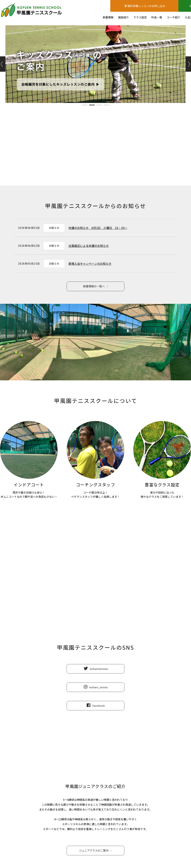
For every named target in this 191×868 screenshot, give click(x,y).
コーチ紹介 (173, 17)
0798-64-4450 (95, 574)
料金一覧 (156, 17)
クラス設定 (140, 17)
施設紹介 (123, 17)
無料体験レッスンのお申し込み (144, 6)
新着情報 (108, 17)
